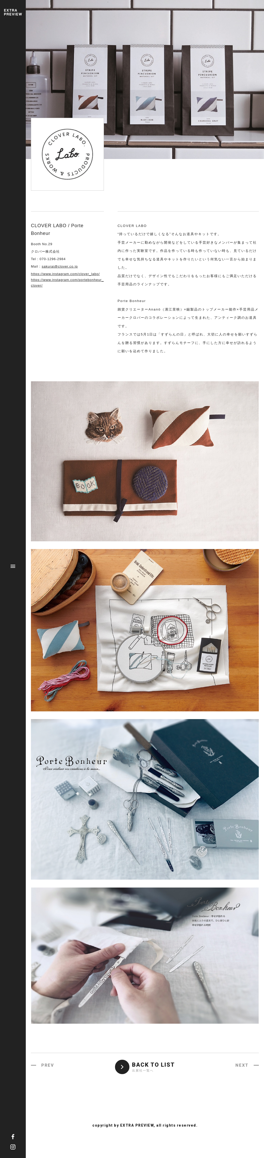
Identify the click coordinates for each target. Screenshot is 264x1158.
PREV (47, 1065)
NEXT (242, 1065)
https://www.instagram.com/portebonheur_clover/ (67, 282)
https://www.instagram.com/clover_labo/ (65, 274)
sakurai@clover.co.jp (60, 266)
